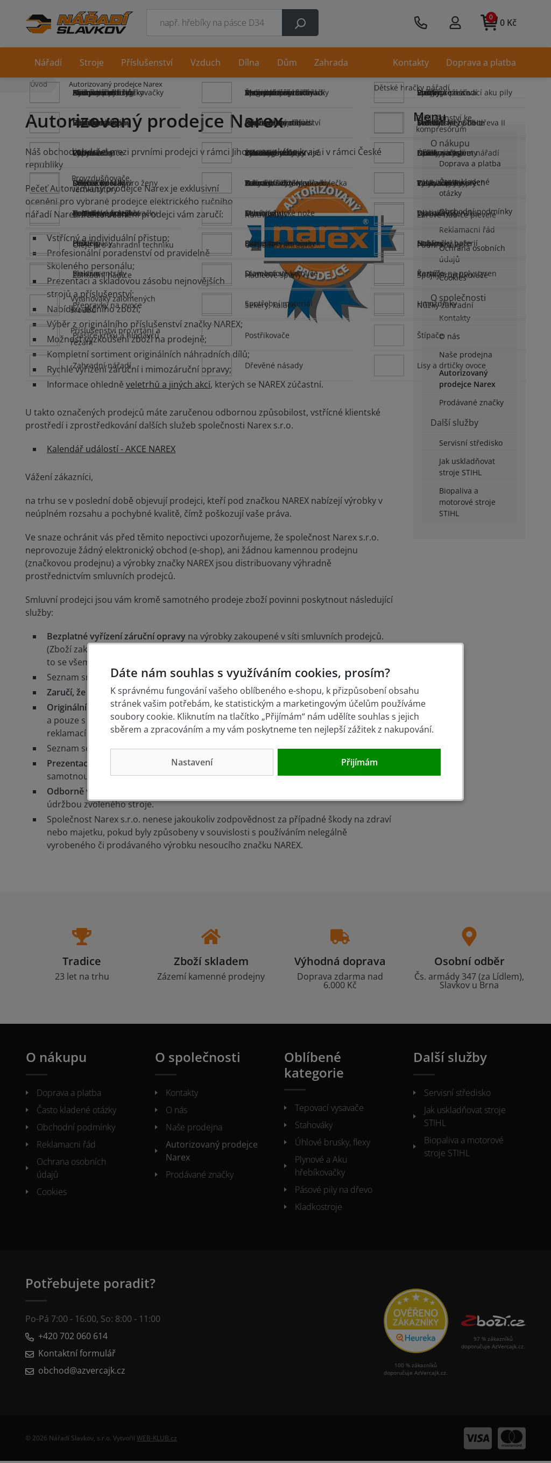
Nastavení (192, 762)
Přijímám (359, 762)
